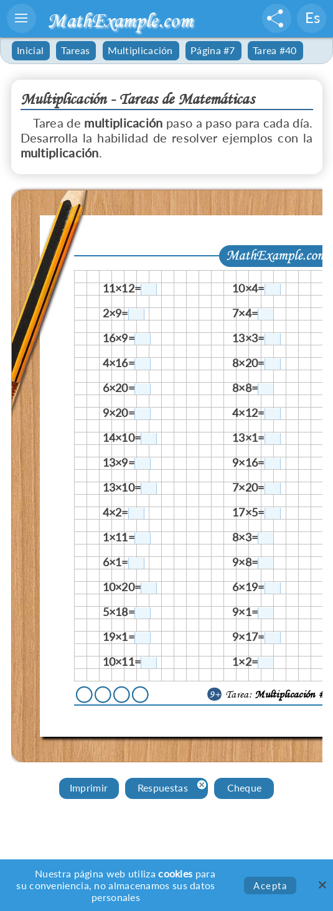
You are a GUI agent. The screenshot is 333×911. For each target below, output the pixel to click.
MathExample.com (119, 20)
